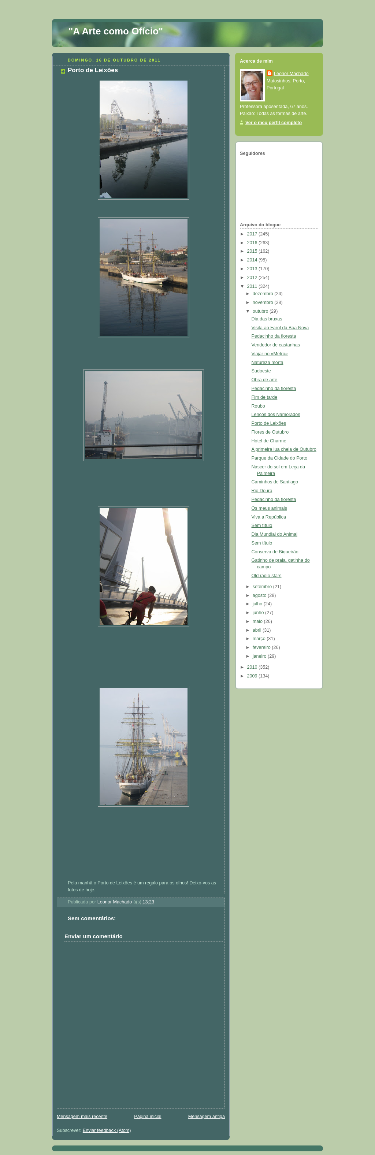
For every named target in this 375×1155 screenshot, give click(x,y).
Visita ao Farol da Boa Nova (280, 327)
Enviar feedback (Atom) (107, 1130)
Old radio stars (267, 575)
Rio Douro (262, 490)
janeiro (260, 656)
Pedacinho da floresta (274, 336)
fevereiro (262, 647)
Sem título (262, 525)
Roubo (258, 406)
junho (259, 612)
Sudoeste (261, 371)
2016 (253, 242)
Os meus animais (269, 508)
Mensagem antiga (206, 1116)
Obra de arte (265, 379)
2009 (253, 676)
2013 (253, 268)
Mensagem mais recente (82, 1116)
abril (258, 630)
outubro (261, 311)
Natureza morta (267, 362)
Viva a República (269, 517)
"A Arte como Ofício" (115, 31)
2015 (253, 251)
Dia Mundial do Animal (274, 534)
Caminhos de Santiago (275, 481)
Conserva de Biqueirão (275, 551)
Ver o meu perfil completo (273, 122)
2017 (253, 234)
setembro (263, 586)
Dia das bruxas (267, 319)
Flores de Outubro (270, 432)
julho (258, 603)
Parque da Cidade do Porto (280, 458)
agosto (260, 595)
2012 (253, 277)
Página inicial (147, 1116)
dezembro (264, 293)
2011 (253, 286)
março (260, 638)
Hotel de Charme (269, 440)
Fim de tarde (265, 397)
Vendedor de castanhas (276, 345)
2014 (253, 260)
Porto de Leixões (269, 423)
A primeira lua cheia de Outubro (284, 449)
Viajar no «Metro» (270, 353)
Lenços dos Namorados (276, 414)
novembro (264, 302)
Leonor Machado (291, 73)
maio (258, 621)
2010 (253, 667)
